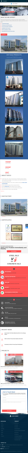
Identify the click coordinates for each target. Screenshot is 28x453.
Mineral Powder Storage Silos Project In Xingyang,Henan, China (12, 366)
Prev (1, 10)
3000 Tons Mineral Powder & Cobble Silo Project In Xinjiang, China (12, 383)
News (2, 434)
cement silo (17, 423)
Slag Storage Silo (18, 428)
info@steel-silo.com (6, 448)
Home (2, 423)
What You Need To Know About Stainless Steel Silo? (14, 338)
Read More (4, 34)
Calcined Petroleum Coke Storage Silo (20, 430)
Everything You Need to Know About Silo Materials (13, 344)
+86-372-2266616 (7, 446)
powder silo (17, 434)
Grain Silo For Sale (18, 439)
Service (2, 432)
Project (2, 430)
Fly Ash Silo (17, 432)
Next (26, 10)
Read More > (4, 216)
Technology (2, 428)
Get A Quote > (14, 251)
